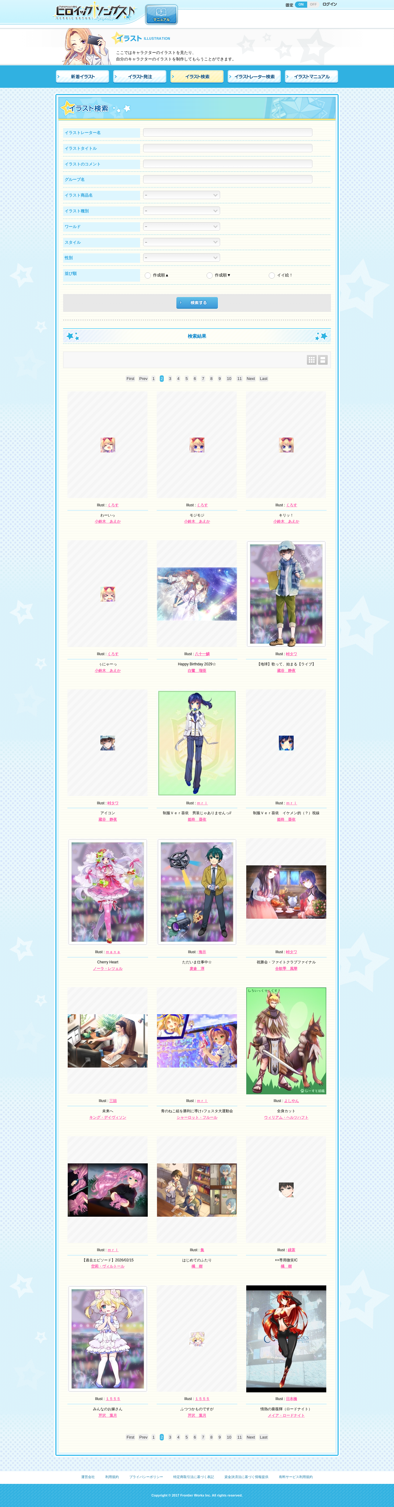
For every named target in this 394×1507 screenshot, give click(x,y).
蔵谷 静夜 (286, 670)
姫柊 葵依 (197, 819)
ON (301, 4)
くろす (113, 505)
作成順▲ (161, 275)
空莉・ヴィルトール (107, 1266)
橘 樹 (197, 1266)
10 (229, 378)
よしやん (291, 1101)
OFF (313, 4)
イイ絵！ (285, 275)
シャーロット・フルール (197, 1117)
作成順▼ (223, 275)
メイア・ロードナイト (286, 1415)
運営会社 (88, 1477)
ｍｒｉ (202, 803)
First (130, 378)
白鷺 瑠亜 (197, 670)
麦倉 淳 (197, 968)
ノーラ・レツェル (108, 968)
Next (251, 378)
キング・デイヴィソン (107, 1117)
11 (239, 378)
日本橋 (291, 1399)
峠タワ (291, 654)
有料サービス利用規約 (296, 1477)
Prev (143, 378)
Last (263, 378)
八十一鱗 (202, 654)
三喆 (113, 1101)
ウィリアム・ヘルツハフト (286, 1117)
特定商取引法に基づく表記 (193, 1477)
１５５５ (113, 1399)
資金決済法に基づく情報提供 (246, 1477)
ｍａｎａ (113, 952)
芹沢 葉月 (107, 1415)
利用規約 (112, 1477)
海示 (202, 952)
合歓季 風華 (286, 968)
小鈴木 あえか (108, 521)
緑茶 (291, 1250)
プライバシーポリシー (146, 1477)
